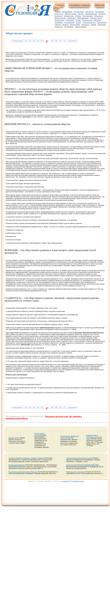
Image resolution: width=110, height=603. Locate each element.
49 (56, 41)
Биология (90, 12)
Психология (87, 20)
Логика (78, 16)
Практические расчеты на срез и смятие (69, 437)
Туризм (58, 24)
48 (52, 41)
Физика (65, 24)
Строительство (89, 22)
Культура (58, 16)
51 (64, 41)
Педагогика (59, 20)
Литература (69, 16)
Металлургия (60, 18)
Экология (59, 27)
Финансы (85, 24)
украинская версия (78, 481)
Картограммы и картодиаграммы (40, 434)
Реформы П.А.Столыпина (75, 472)
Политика (70, 20)
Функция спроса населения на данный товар (94, 437)
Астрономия (79, 12)
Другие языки (70, 14)
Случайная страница (79, 5)
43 (30, 41)
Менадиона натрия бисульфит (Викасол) (23, 472)
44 (34, 41)
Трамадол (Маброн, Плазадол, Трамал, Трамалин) (27, 458)
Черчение (102, 24)
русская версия (65, 481)
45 (38, 41)
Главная (60, 5)
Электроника (80, 27)
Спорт (78, 22)
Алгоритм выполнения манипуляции (79, 458)
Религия (97, 20)
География (99, 12)
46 (42, 41)
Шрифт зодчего (14, 438)
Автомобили (67, 12)
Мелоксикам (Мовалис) (17, 465)
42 (25, 41)
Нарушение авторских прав (56, 416)
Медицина (98, 16)
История (102, 14)
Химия (93, 24)
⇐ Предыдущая (17, 41)
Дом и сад (59, 14)
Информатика (91, 14)
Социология (69, 22)
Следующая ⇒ (72, 41)
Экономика (68, 27)
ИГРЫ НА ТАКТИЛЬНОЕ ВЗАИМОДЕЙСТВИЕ (82, 465)
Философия (75, 24)
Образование (83, 18)
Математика (87, 16)
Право (78, 20)
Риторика (59, 22)
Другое (80, 14)
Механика (71, 18)
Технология (102, 22)
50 (60, 41)
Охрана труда (96, 18)
